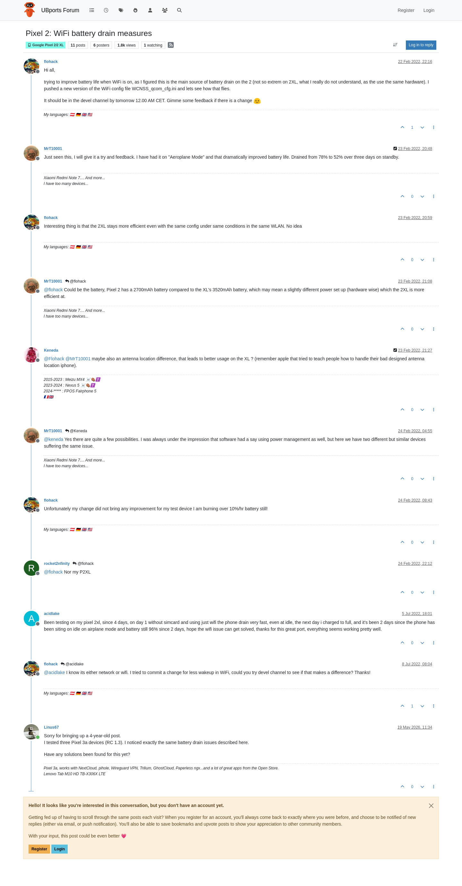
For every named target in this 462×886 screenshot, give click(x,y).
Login (59, 849)
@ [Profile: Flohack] (54, 358)
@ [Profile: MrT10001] (77, 358)
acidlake (51, 613)
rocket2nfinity (57, 563)
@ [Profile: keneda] (53, 439)
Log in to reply (421, 45)
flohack (51, 61)
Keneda (51, 350)
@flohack (75, 281)
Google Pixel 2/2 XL (45, 45)
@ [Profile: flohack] (53, 289)
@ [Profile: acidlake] (54, 672)
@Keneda (76, 431)
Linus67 (51, 727)
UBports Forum (60, 10)
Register (39, 849)
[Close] (431, 805)
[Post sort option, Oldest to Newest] (395, 44)
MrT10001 (53, 148)
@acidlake (72, 664)
